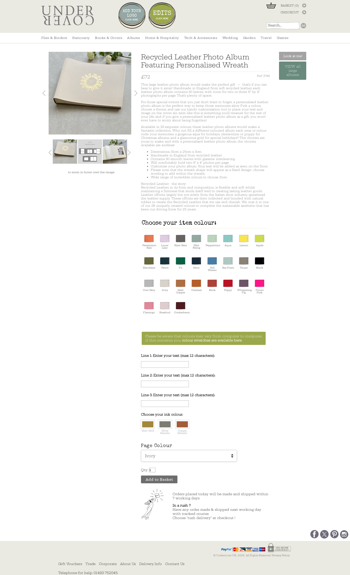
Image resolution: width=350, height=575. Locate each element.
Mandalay (149, 263)
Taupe (244, 263)
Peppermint (212, 241)
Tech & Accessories (200, 38)
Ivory (165, 285)
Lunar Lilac (165, 242)
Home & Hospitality (162, 38)
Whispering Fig (243, 286)
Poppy (228, 285)
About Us (128, 564)
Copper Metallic (182, 427)
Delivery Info (150, 564)
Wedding (230, 38)
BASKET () (290, 5)
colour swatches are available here (212, 340)
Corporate (108, 564)
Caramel (196, 285)
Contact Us (174, 564)
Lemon (244, 241)
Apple (259, 241)
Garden (249, 38)
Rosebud (164, 308)
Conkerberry (180, 308)
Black (259, 263)
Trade (91, 564)
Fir (180, 263)
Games (283, 38)
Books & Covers (108, 38)
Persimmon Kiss (149, 242)
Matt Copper (180, 286)
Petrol (165, 263)
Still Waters (212, 264)
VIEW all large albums (293, 70)
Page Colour (156, 446)
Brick (212, 285)
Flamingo (149, 308)
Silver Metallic (165, 427)
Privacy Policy (281, 555)
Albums (133, 38)
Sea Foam (228, 263)
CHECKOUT (289, 12)
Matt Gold (148, 426)
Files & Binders (54, 38)
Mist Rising (196, 242)
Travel (266, 38)
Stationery (81, 38)
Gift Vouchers (70, 564)
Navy (196, 263)
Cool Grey (149, 285)
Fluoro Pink (259, 286)
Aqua (228, 241)
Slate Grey (180, 241)
